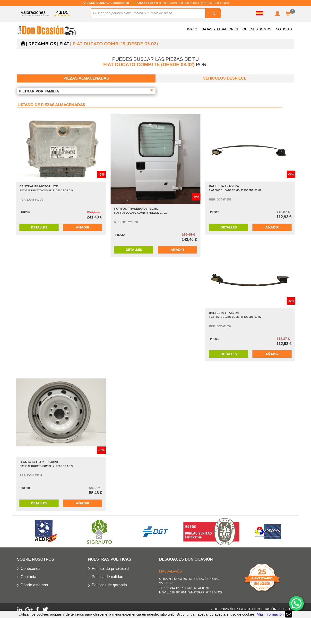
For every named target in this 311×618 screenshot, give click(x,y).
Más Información (270, 614)
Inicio (192, 29)
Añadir (82, 227)
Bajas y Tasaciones (220, 29)
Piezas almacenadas (86, 78)
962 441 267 (147, 3)
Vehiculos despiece (225, 78)
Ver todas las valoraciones (35, 15)
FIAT (64, 43)
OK (288, 614)
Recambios (42, 43)
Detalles (39, 227)
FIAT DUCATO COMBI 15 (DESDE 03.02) (115, 43)
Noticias (284, 29)
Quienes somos (256, 29)
